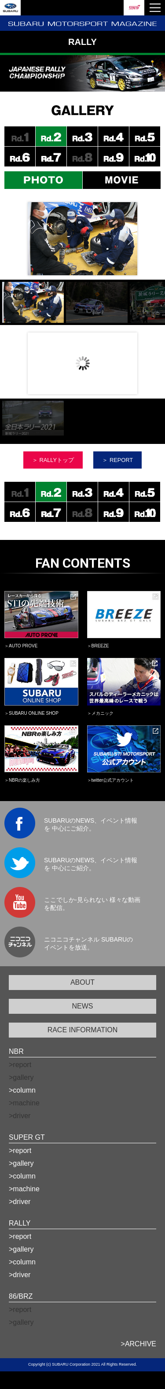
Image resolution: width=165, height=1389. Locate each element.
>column (22, 1090)
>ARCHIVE (138, 1344)
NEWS (82, 1006)
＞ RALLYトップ (53, 460)
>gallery (21, 1163)
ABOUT (82, 982)
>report (20, 1150)
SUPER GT (27, 1137)
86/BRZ (21, 1296)
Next (131, 238)
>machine (24, 1189)
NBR (16, 1051)
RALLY (20, 1223)
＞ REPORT (117, 460)
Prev (33, 362)
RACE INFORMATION (83, 1030)
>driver (19, 1201)
